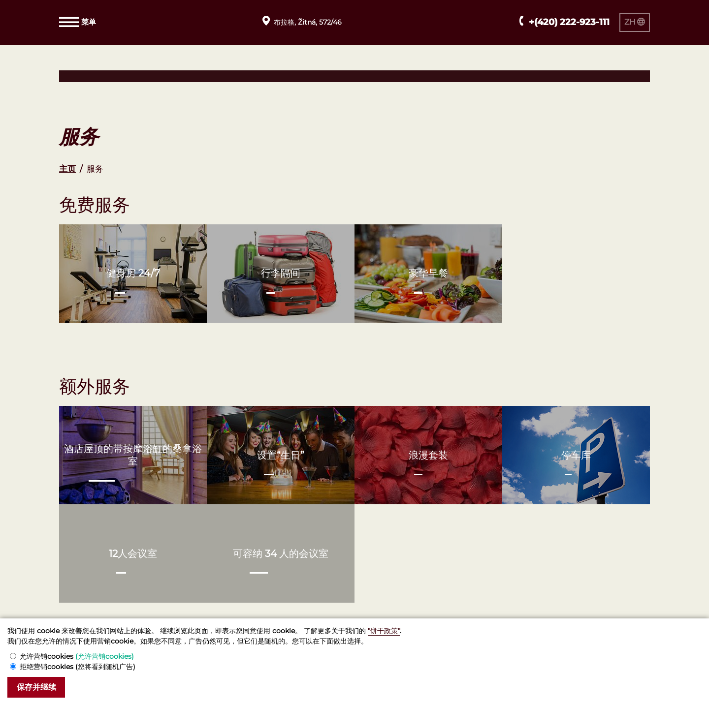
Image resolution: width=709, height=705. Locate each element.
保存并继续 (38, 687)
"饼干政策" (384, 630)
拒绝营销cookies (77, 666)
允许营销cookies (77, 655)
